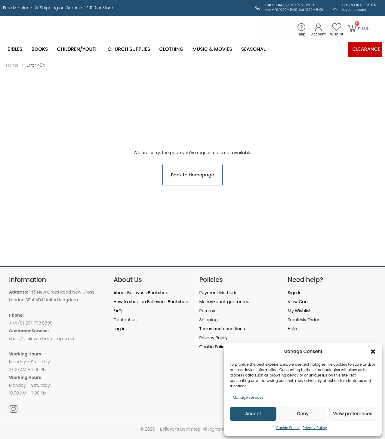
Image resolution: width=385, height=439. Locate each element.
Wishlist (336, 34)
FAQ (117, 311)
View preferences (352, 413)
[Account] (318, 27)
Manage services (248, 397)
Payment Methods (218, 293)
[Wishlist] (336, 27)
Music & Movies (212, 49)
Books (40, 49)
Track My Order (303, 320)
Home (12, 65)
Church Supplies (129, 49)
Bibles (15, 49)
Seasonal (253, 49)
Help (301, 34)
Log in (119, 329)
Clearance (366, 49)
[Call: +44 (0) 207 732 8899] (257, 8)
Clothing (171, 49)
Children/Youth (78, 49)
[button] (373, 352)
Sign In (295, 293)
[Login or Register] (335, 8)
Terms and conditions (222, 329)
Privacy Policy (315, 427)
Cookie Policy (288, 427)
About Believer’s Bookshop (140, 293)
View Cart (298, 302)
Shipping (208, 320)
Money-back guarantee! (225, 302)
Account (318, 34)
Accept (253, 413)
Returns (207, 311)
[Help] (301, 27)
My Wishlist (299, 311)
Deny (303, 413)
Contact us (125, 320)
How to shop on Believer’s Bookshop (150, 302)
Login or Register (359, 5)
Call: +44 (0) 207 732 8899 (289, 5)
